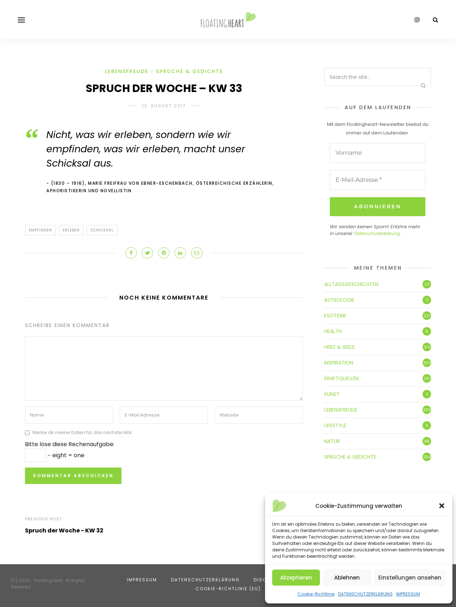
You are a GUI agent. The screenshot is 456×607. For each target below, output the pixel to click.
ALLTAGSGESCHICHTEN (351, 283)
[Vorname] (377, 153)
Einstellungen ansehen (409, 577)
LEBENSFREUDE (126, 71)
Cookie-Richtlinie (316, 594)
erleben (71, 230)
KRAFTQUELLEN (341, 377)
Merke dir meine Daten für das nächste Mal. (82, 432)
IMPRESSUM (408, 594)
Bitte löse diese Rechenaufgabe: (69, 444)
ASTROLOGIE (339, 298)
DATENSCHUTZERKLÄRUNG (365, 594)
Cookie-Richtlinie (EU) (228, 589)
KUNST (332, 393)
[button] (441, 505)
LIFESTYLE (335, 424)
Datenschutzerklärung (377, 233)
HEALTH (333, 330)
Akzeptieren (296, 577)
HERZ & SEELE (339, 346)
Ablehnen (347, 577)
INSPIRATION (338, 361)
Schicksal (102, 230)
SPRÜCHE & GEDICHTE (189, 71)
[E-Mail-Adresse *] (377, 180)
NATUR (332, 440)
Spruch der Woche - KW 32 (64, 530)
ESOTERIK (335, 314)
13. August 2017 (164, 106)
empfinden (40, 230)
